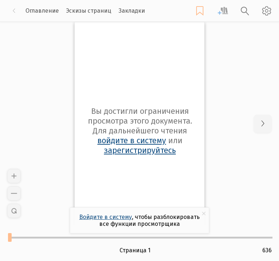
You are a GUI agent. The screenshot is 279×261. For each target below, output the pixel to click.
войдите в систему (131, 140)
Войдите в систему (105, 217)
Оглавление (42, 10)
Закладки (131, 10)
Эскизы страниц (88, 10)
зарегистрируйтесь (140, 150)
